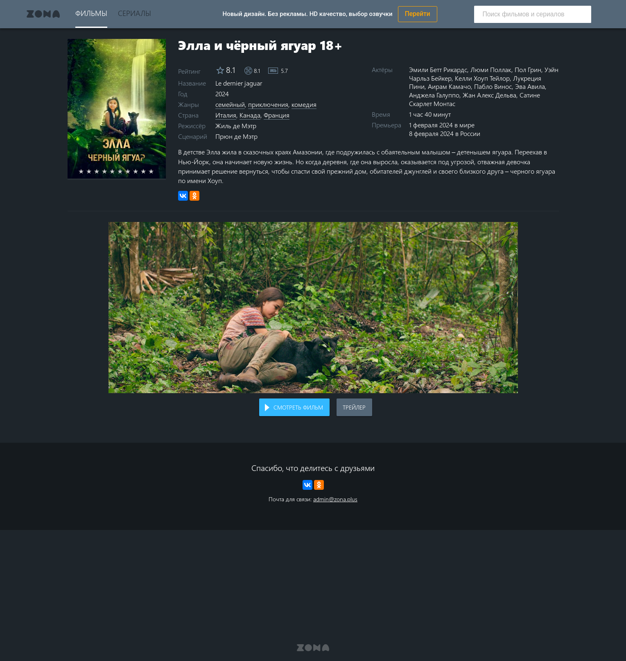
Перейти (417, 14)
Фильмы (91, 13)
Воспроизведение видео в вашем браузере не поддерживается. (313, 308)
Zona (43, 14)
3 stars (101, 171)
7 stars (132, 171)
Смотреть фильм (298, 407)
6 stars (124, 171)
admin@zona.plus (335, 499)
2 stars (93, 171)
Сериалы (134, 13)
